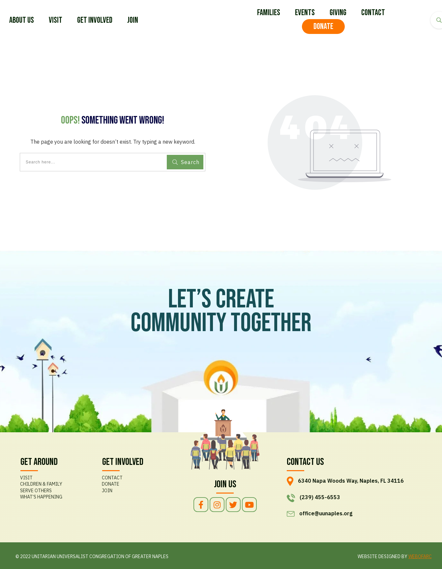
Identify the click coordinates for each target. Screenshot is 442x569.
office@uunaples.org (325, 513)
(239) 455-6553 (320, 497)
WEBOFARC (420, 556)
